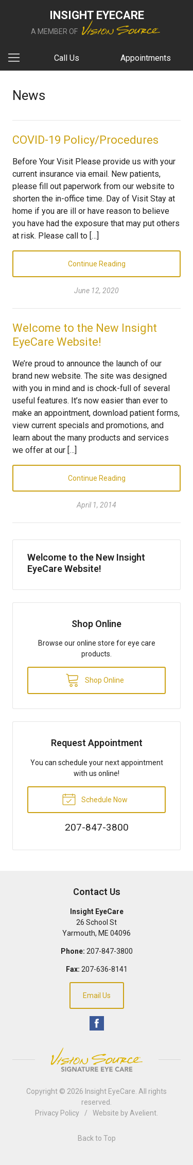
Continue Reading (97, 264)
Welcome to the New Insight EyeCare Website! (86, 563)
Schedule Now (95, 798)
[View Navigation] (17, 58)
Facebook (97, 1023)
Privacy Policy (57, 1113)
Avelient (143, 1113)
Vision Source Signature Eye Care (96, 1060)
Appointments (145, 58)
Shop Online (94, 679)
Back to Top (97, 1138)
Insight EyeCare (110, 1091)
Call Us (66, 58)
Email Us (97, 995)
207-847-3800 (109, 951)
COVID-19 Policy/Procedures (85, 139)
